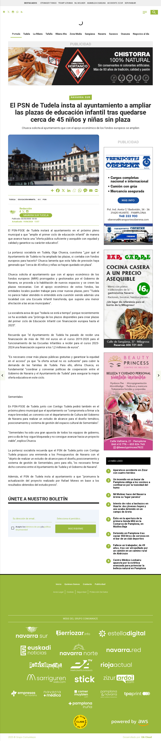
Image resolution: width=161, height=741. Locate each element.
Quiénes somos (72, 584)
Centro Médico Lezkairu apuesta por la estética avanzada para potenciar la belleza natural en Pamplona (126, 564)
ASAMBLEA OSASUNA (96, 3)
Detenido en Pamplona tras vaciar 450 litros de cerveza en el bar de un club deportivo (127, 536)
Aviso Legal (58, 592)
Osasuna (125, 34)
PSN (44, 200)
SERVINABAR (130, 3)
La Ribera (38, 34)
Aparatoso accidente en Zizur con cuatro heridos (127, 471)
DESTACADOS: (30, 3)
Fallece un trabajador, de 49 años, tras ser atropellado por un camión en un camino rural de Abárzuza (127, 549)
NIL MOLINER (79, 3)
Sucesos (113, 34)
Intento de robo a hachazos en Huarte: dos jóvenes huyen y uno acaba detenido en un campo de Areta (127, 507)
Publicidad (100, 584)
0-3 (39, 200)
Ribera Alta (61, 34)
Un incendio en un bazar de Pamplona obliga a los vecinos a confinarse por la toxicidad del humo (128, 483)
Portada (16, 34)
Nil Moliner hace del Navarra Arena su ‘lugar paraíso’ (126, 495)
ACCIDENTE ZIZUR (115, 3)
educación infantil (26, 200)
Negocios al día (141, 34)
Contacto (87, 584)
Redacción (26, 208)
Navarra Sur (80, 97)
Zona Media (76, 34)
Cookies (70, 592)
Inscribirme (75, 528)
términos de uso (33, 526)
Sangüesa (90, 34)
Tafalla (49, 34)
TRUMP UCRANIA (65, 3)
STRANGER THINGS (48, 3)
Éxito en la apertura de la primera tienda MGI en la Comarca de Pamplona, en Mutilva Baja (124, 522)
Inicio (58, 584)
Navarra (102, 34)
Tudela (26, 34)
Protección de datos (99, 592)
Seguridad (81, 592)
